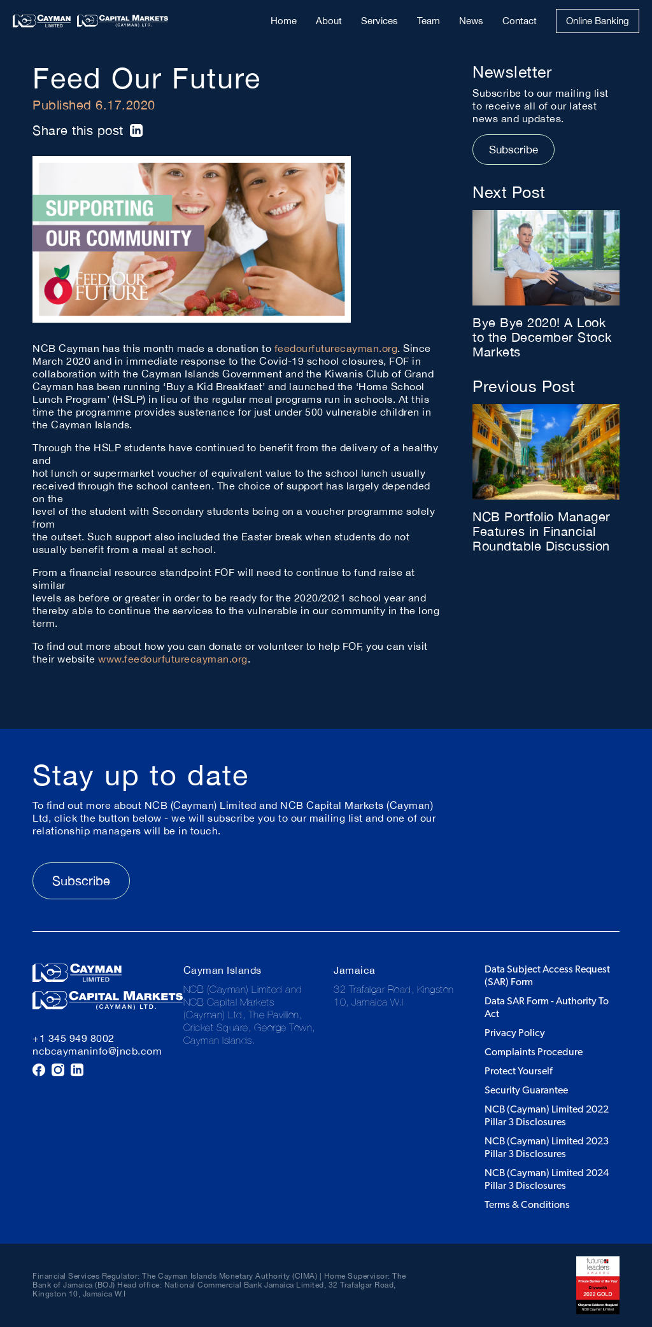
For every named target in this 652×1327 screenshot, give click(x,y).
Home (284, 20)
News (471, 20)
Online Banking (597, 20)
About (329, 20)
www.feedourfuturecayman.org (173, 658)
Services (379, 20)
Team (428, 20)
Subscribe (513, 149)
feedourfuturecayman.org (336, 348)
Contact (519, 20)
